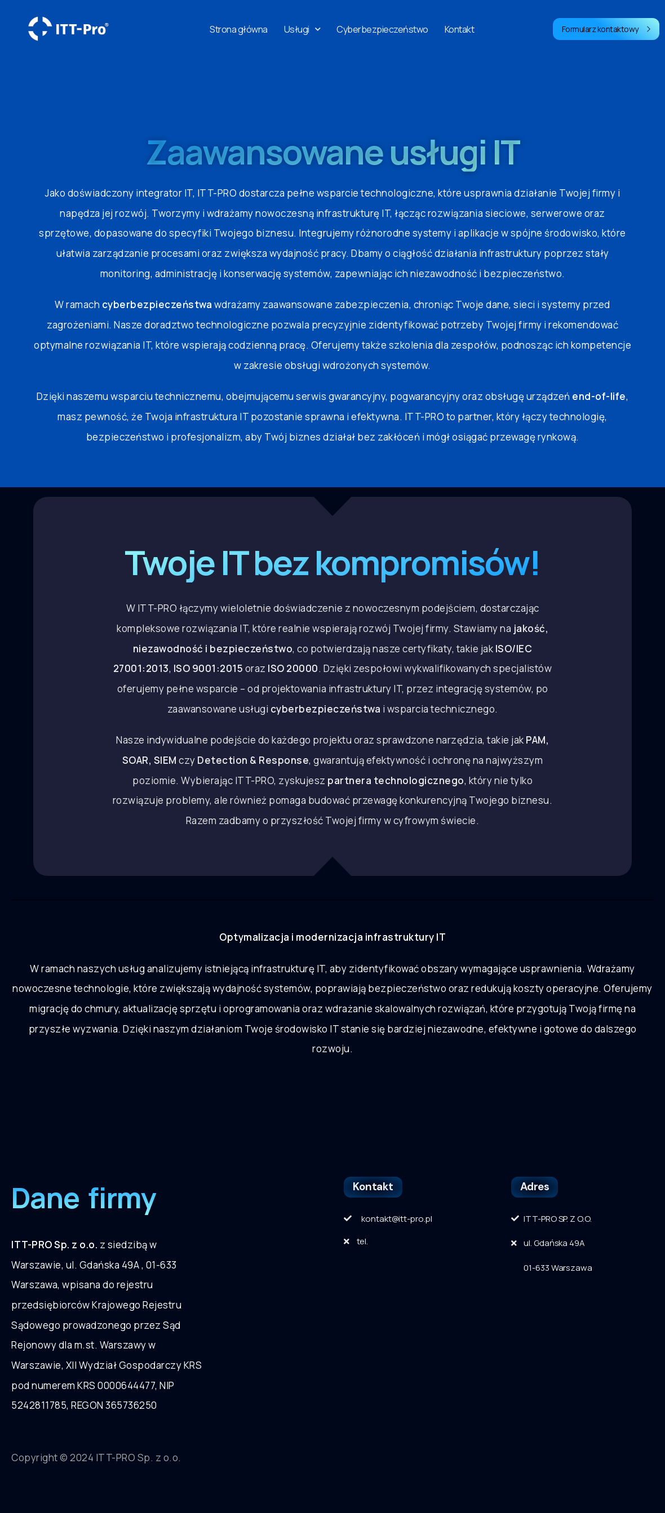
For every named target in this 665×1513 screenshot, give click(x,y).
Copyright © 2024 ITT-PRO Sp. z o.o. (96, 1457)
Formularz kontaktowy (606, 29)
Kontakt (460, 29)
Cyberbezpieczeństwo (382, 29)
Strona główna (239, 29)
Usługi (302, 29)
